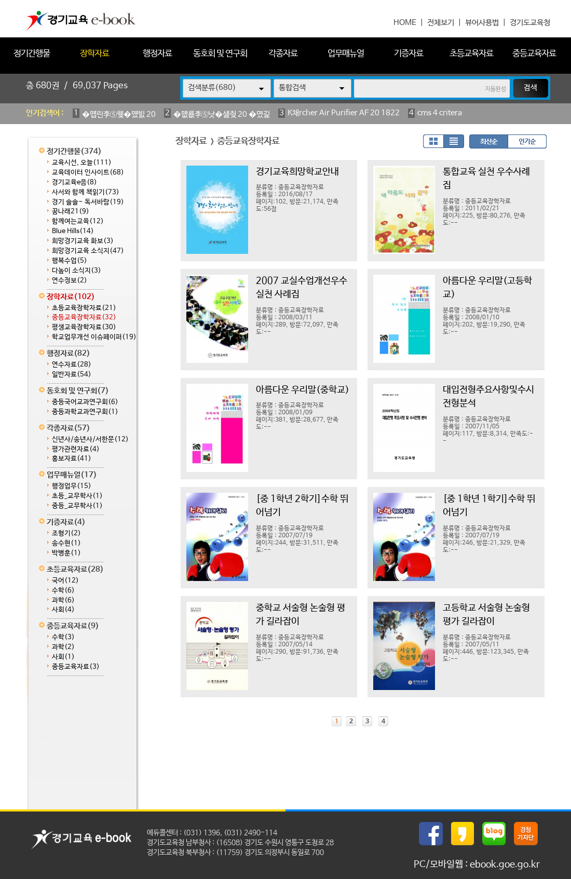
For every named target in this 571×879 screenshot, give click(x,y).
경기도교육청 (530, 22)
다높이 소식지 (76, 271)
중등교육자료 (534, 54)
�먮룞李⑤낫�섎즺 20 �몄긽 (221, 114)
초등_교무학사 (77, 496)
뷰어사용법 (482, 22)
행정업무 (71, 486)
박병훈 (66, 553)
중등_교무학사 (77, 506)
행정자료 (157, 54)
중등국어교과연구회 (85, 402)
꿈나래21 (70, 211)
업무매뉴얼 (346, 54)
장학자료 (94, 54)
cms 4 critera (439, 113)
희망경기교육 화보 (83, 241)
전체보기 (440, 22)
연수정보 (69, 281)
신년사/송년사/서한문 (90, 439)
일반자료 (71, 374)
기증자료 (408, 54)
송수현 (66, 543)
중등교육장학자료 (84, 317)
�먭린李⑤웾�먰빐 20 (119, 114)
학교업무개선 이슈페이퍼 (94, 337)
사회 (63, 610)
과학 (63, 600)
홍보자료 (71, 459)
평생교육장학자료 (84, 327)
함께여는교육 (78, 221)
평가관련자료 (76, 449)
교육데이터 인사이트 (88, 173)
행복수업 (69, 261)
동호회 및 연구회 (220, 54)
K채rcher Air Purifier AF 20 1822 (344, 113)
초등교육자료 (471, 54)
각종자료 (282, 54)
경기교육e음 (74, 182)
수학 (63, 590)
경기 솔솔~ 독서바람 (88, 202)
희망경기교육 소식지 (88, 251)
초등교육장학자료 (84, 308)
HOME (404, 22)
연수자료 (71, 365)
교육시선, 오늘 (82, 163)
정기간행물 (31, 54)
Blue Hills (73, 231)
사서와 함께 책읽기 (85, 192)
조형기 (66, 533)
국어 (65, 581)
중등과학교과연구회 (85, 412)
